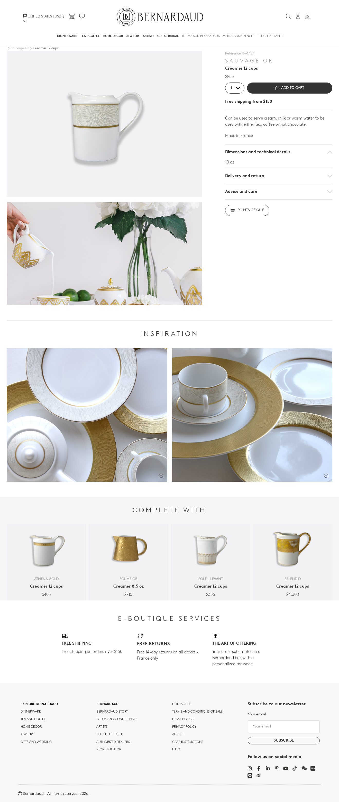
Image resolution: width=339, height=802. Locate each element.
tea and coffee (33, 719)
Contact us (181, 704)
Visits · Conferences (238, 36)
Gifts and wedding (36, 742)
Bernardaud (107, 704)
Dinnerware (67, 36)
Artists (148, 36)
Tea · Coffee (90, 36)
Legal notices (183, 719)
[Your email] (284, 726)
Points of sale (247, 210)
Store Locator (108, 749)
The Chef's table (269, 36)
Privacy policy (184, 726)
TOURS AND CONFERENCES (117, 719)
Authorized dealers (113, 742)
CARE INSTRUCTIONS (187, 742)
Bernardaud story (112, 711)
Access (178, 734)
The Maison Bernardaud (201, 36)
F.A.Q (176, 749)
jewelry (27, 734)
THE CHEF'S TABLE (109, 734)
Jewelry (133, 36)
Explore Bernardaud (39, 704)
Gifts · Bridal (168, 36)
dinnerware (31, 711)
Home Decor (113, 36)
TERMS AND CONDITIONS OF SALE (197, 711)
